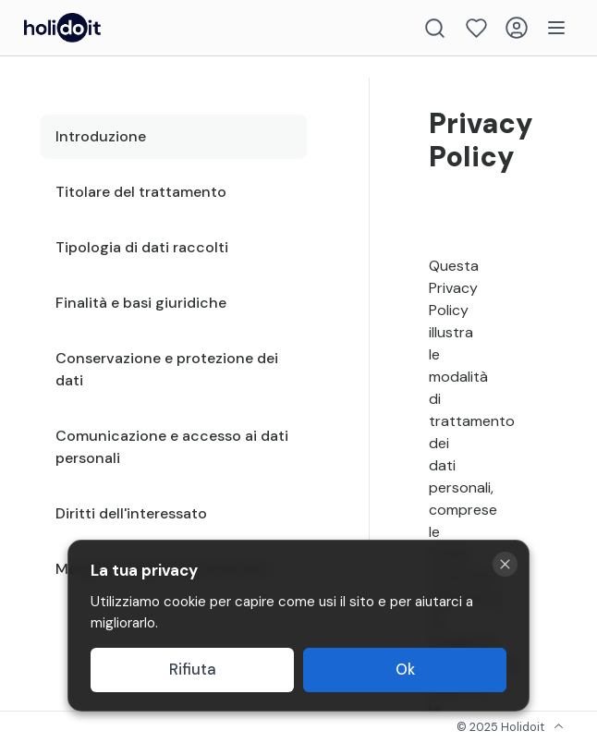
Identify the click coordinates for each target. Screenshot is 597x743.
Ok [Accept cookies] (405, 669)
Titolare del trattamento (140, 191)
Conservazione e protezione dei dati (166, 369)
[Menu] (556, 28)
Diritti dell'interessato (131, 513)
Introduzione (100, 136)
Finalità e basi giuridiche (140, 302)
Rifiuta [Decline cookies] (192, 669)
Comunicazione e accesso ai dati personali (171, 447)
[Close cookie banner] (505, 564)
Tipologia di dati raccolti (141, 247)
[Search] (434, 28)
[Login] (516, 27)
